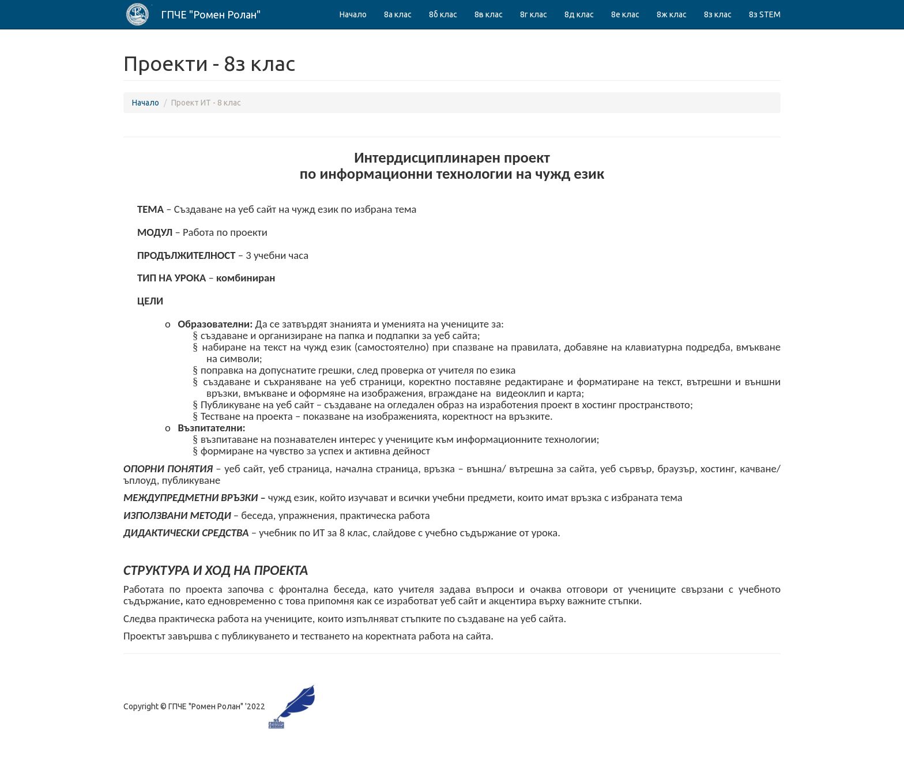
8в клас (488, 14)
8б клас (443, 14)
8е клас (625, 14)
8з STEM (765, 14)
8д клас (579, 14)
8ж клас (672, 14)
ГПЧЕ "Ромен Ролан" (211, 14)
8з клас (718, 14)
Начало (353, 14)
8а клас (398, 14)
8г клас (533, 14)
